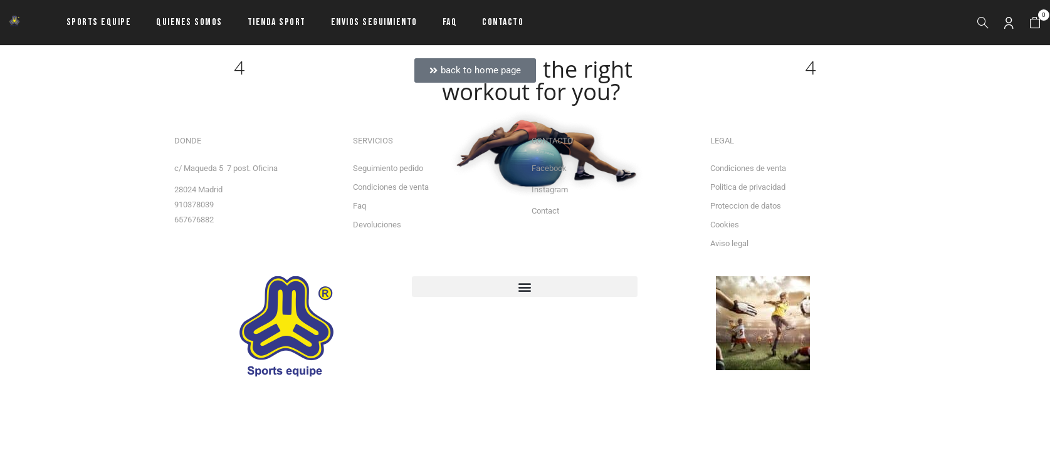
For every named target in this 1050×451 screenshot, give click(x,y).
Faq (359, 205)
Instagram (550, 189)
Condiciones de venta (391, 187)
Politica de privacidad (747, 187)
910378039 (194, 204)
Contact (545, 210)
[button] (1035, 23)
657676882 (194, 219)
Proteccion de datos (745, 205)
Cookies (724, 224)
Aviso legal (729, 243)
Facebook (549, 168)
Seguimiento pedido (388, 168)
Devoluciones (377, 224)
